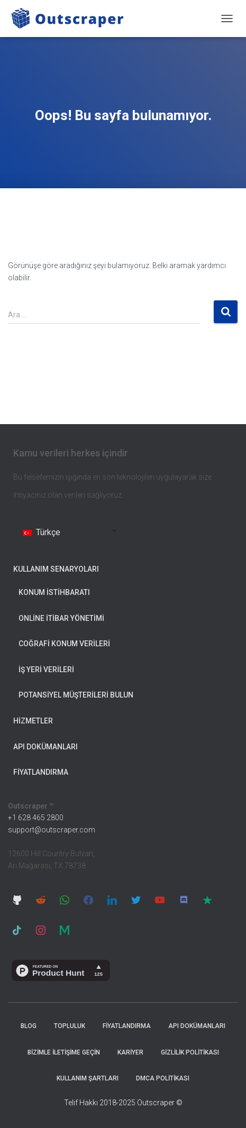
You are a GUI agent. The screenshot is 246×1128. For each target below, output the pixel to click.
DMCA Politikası (162, 1078)
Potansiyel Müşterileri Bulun (76, 695)
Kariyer (130, 1052)
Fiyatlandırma (40, 772)
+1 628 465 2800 (35, 817)
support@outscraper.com (51, 830)
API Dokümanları (45, 746)
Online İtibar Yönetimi (61, 618)
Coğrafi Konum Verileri (64, 643)
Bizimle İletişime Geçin (64, 1052)
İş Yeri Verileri (46, 669)
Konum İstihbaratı (54, 592)
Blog (29, 1026)
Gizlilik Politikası (190, 1052)
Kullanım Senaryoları (56, 569)
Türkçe (41, 532)
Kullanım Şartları (88, 1078)
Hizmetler (33, 721)
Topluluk (69, 1026)
